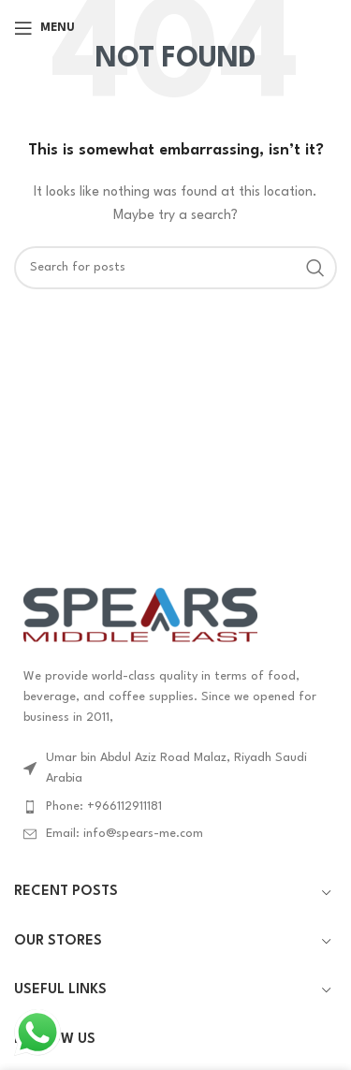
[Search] (175, 267)
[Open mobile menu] (44, 28)
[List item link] (175, 807)
